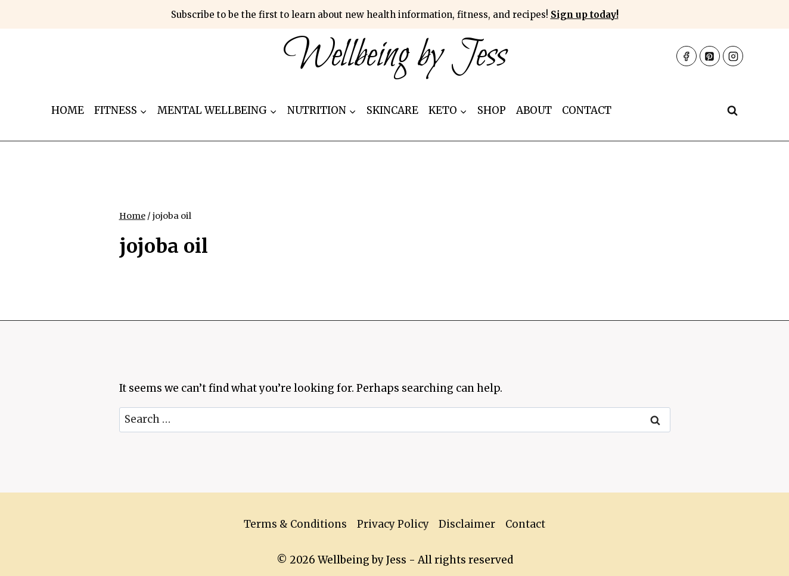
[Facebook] (686, 56)
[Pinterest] (710, 56)
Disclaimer (467, 524)
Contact (586, 110)
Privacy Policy (393, 524)
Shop (491, 110)
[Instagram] (733, 56)
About (534, 110)
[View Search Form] (732, 111)
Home (67, 110)
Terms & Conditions (295, 524)
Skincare (392, 110)
